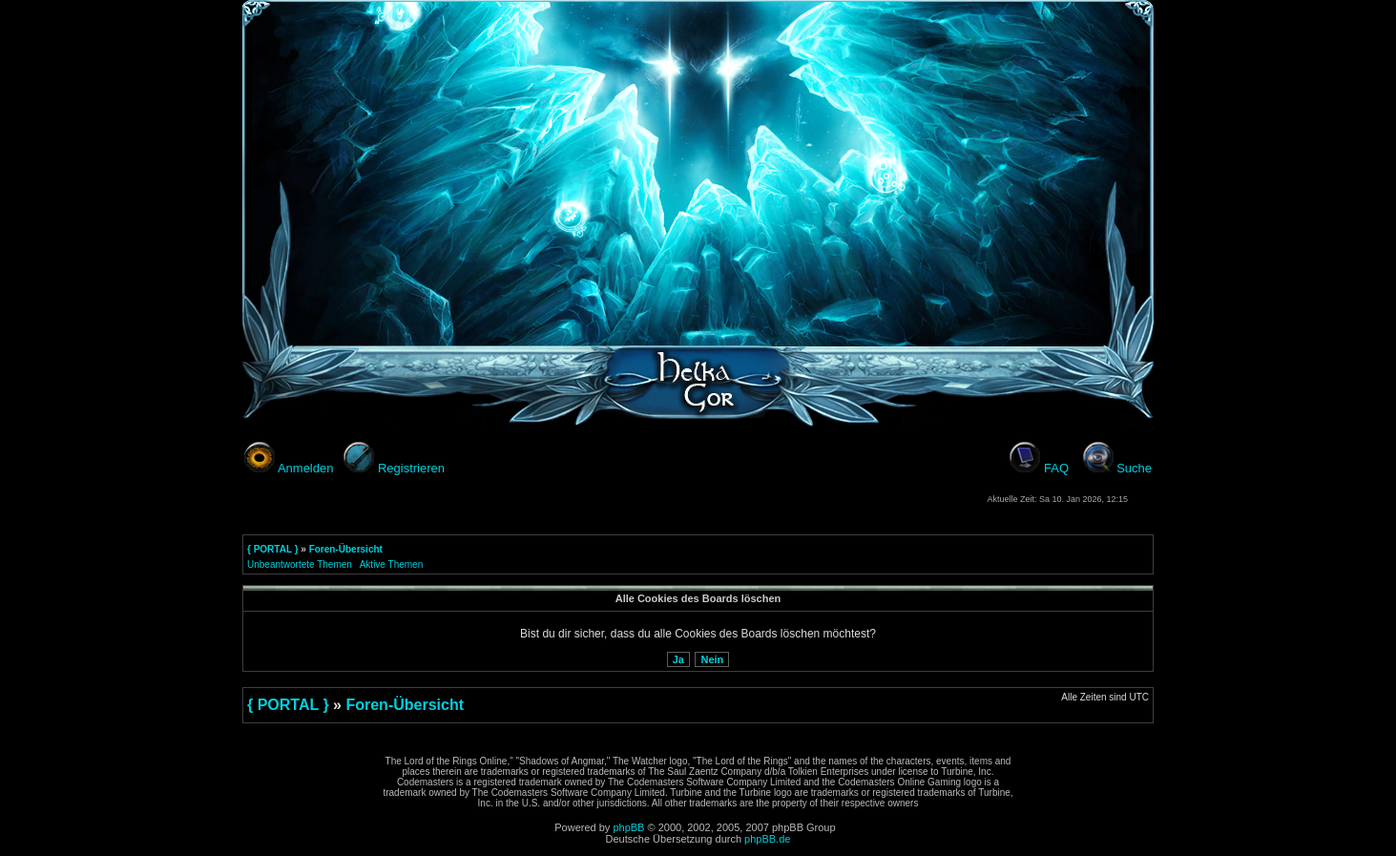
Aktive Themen (392, 564)
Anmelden (306, 468)
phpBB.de (767, 839)
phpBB (628, 827)
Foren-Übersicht (346, 549)
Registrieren (411, 468)
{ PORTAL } (273, 549)
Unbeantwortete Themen (299, 564)
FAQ (1056, 468)
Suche (1134, 468)
